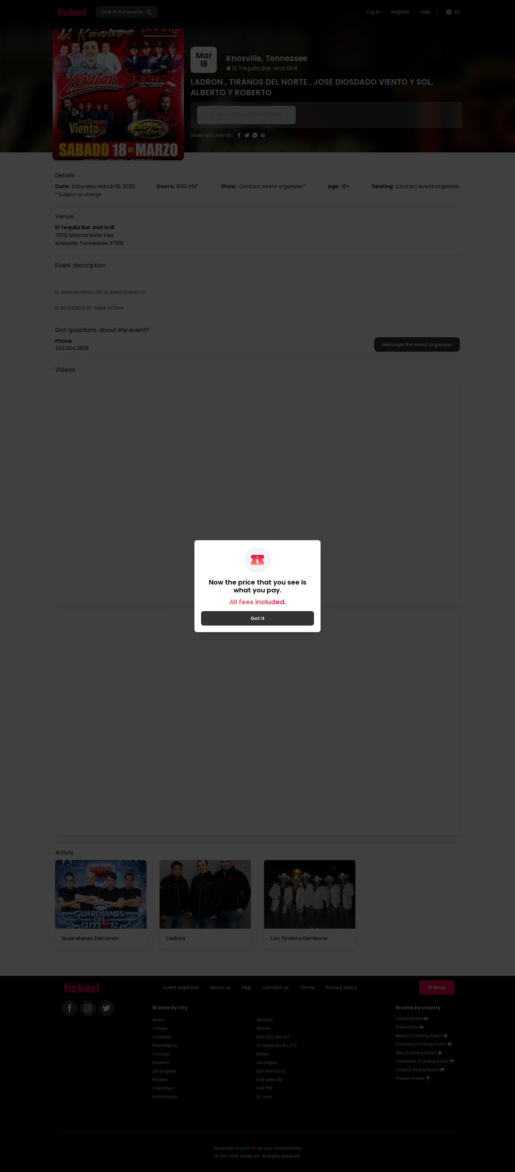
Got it (258, 618)
